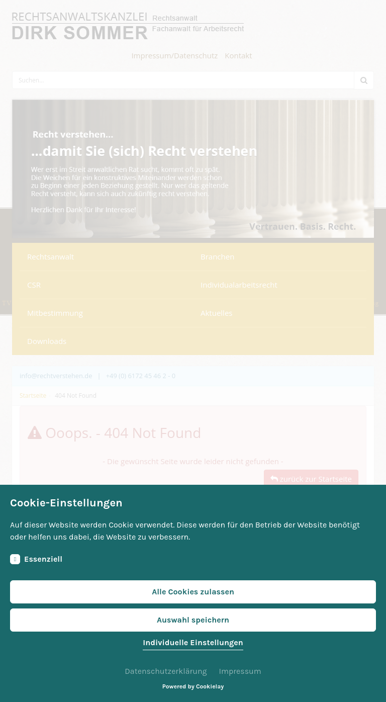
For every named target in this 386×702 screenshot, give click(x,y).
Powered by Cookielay (193, 686)
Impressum (240, 671)
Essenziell (36, 559)
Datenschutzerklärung (166, 671)
